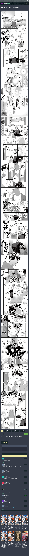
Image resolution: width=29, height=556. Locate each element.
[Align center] (7, 446)
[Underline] (5, 446)
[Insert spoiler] (18, 446)
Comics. (6, 3)
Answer (3, 462)
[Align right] (8, 446)
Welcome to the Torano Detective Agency (11, 438)
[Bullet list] (10, 446)
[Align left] (6, 446)
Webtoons (16, 436)
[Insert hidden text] (20, 446)
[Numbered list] (11, 446)
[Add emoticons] (12, 446)
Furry (12, 436)
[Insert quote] (16, 446)
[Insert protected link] (15, 446)
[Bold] (2, 446)
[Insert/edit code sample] (17, 446)
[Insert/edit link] (14, 446)
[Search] (27, 1)
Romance (20, 436)
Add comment (14, 456)
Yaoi (9, 436)
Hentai (6, 436)
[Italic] (4, 446)
